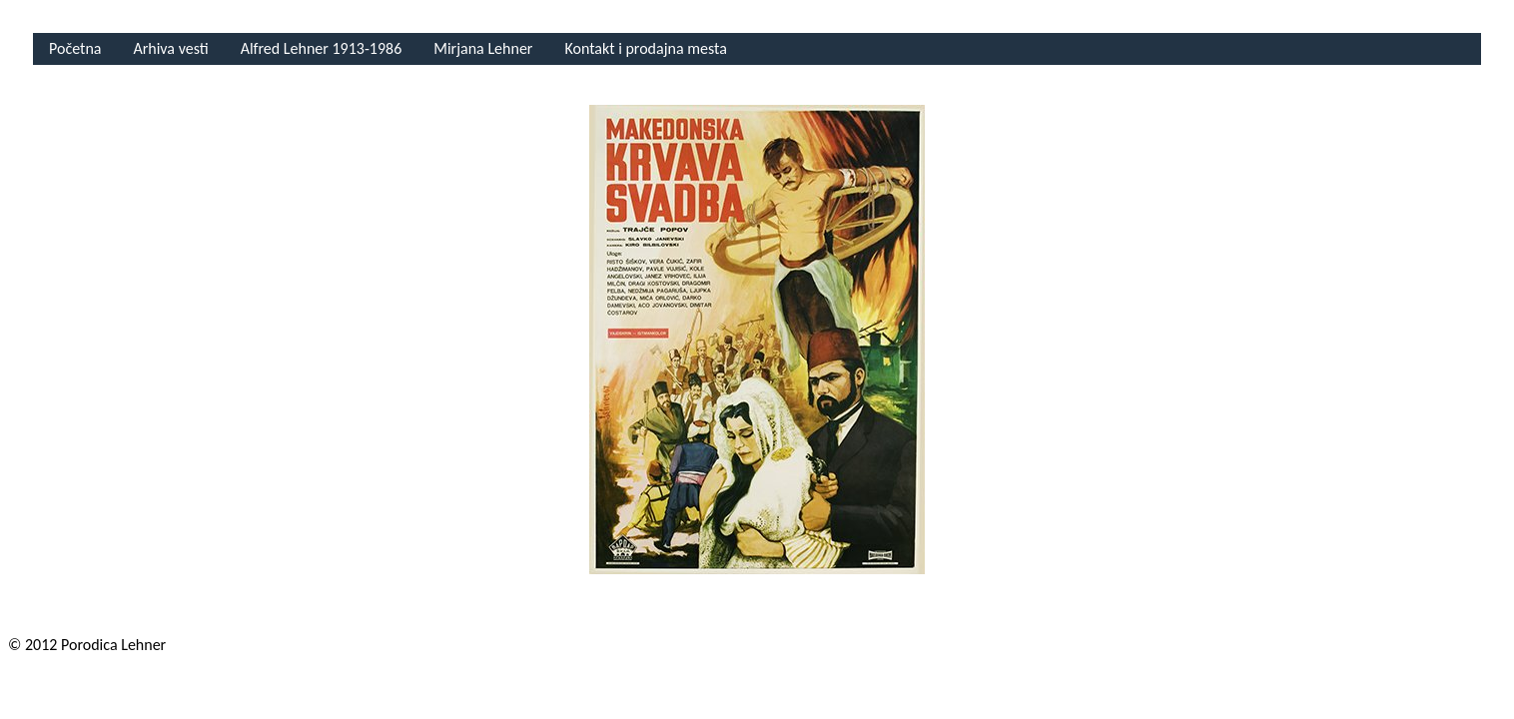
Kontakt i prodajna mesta (645, 48)
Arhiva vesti (170, 48)
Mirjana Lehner (482, 48)
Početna (75, 48)
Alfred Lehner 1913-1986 (321, 48)
